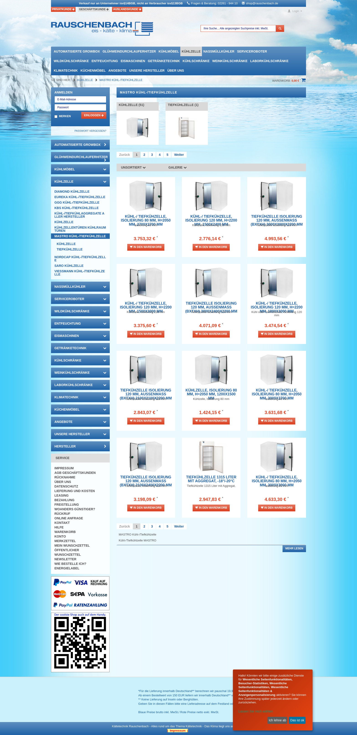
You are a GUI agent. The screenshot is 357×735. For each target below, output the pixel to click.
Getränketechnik (164, 61)
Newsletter (65, 559)
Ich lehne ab (277, 720)
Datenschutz (66, 486)
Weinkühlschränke (229, 61)
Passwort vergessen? (90, 130)
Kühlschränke (196, 61)
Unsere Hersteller (147, 70)
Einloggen (93, 115)
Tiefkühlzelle (70, 249)
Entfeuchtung (105, 61)
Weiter (179, 155)
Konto (60, 536)
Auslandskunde (127, 9)
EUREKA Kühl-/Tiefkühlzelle (79, 197)
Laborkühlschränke (269, 61)
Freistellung (66, 504)
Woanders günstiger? (74, 509)
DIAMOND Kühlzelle (71, 191)
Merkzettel (65, 541)
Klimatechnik (66, 70)
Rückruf (62, 513)
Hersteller (80, 446)
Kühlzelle (191, 51)
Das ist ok (297, 720)
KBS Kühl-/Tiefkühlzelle (76, 208)
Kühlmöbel (169, 51)
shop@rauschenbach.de (262, 3)
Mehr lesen (294, 548)
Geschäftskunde (94, 9)
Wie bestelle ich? (70, 564)
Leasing (61, 495)
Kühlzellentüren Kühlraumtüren (80, 229)
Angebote (117, 70)
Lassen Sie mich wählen (255, 711)
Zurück (124, 155)
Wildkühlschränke (71, 61)
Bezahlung (64, 500)
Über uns (175, 70)
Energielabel (66, 568)
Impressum (64, 468)
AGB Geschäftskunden (75, 473)
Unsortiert (133, 167)
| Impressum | (177, 730)
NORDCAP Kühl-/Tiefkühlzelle (80, 258)
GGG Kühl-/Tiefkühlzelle (76, 202)
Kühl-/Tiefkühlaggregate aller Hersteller (79, 215)
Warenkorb (65, 532)
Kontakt (62, 523)
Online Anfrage (68, 518)
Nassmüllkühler (218, 51)
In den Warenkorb (146, 247)
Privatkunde (63, 9)
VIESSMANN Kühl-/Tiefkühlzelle (79, 272)
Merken (65, 116)
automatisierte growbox (77, 51)
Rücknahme (64, 477)
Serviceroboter (252, 51)
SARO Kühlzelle (69, 266)
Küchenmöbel (93, 70)
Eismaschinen (133, 61)
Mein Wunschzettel (72, 545)
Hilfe (59, 527)
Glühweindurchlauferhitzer (129, 51)
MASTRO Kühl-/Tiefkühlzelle (121, 80)
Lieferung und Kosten (74, 491)
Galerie (177, 167)
